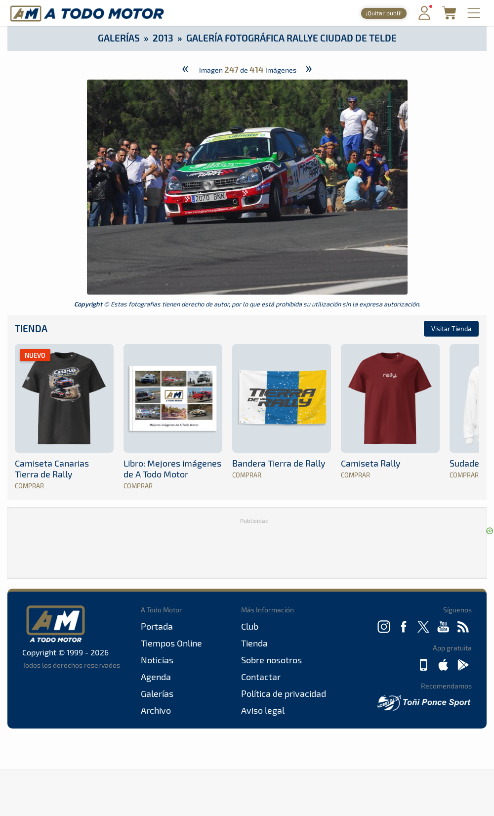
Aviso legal (263, 710)
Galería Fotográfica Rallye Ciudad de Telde (291, 37)
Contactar (261, 676)
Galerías (119, 37)
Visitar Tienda (451, 329)
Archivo (156, 710)
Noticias (157, 659)
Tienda (31, 328)
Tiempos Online (171, 643)
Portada (157, 626)
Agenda (156, 676)
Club (249, 626)
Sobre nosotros (271, 659)
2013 (163, 37)
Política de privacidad (283, 693)
